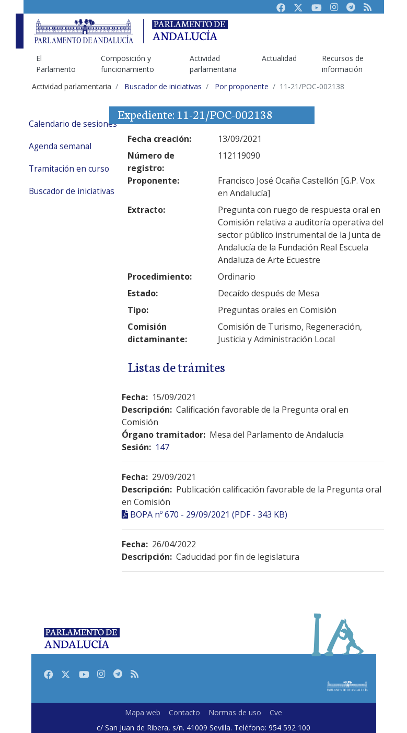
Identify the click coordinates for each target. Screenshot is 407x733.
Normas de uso (234, 712)
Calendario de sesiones (73, 123)
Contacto (184, 712)
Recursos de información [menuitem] (343, 63)
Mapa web (142, 712)
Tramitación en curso (69, 168)
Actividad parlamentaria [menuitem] (213, 63)
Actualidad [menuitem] (279, 58)
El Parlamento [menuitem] (56, 63)
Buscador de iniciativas (71, 191)
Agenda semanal (60, 146)
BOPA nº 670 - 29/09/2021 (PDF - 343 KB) (208, 514)
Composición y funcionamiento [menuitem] (127, 63)
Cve (276, 712)
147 (162, 447)
